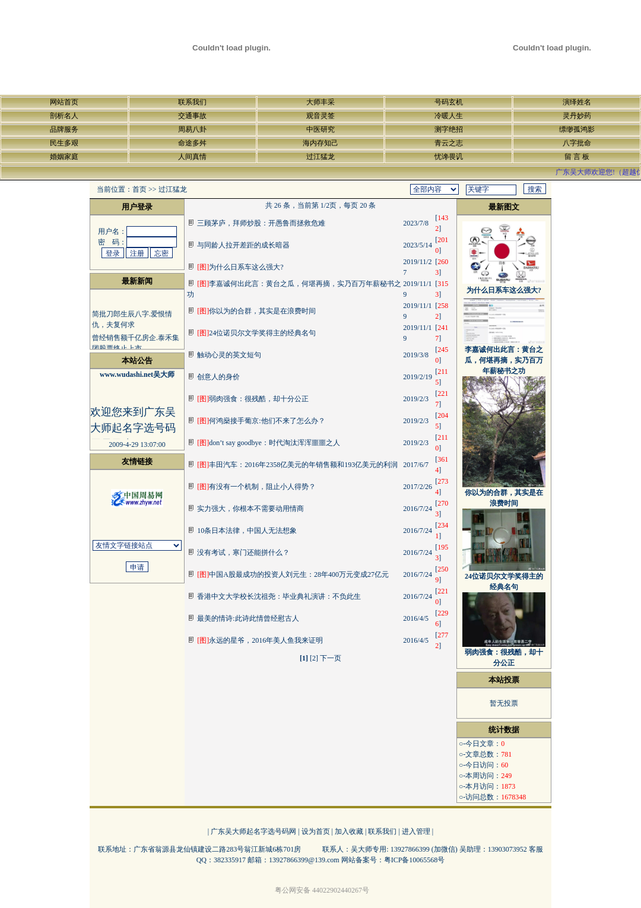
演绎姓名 (577, 102)
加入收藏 (349, 831)
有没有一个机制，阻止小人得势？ (256, 486)
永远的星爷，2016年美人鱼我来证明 (260, 640)
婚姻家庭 (64, 157)
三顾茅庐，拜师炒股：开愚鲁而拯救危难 (261, 223)
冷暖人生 (448, 116)
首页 (139, 189)
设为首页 (316, 831)
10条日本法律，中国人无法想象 (247, 530)
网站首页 (64, 102)
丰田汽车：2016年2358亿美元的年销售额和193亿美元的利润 (297, 465)
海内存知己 (320, 143)
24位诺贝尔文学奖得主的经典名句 (256, 333)
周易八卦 (192, 129)
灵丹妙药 (577, 116)
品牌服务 (64, 129)
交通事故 (192, 116)
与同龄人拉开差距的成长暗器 (243, 245)
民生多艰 (64, 143)
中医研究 (320, 129)
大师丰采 (320, 102)
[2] (314, 658)
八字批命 (577, 143)
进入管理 (416, 831)
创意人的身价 (218, 377)
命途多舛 (192, 143)
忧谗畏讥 (448, 157)
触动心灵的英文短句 (229, 355)
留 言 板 (576, 157)
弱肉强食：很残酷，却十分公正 (253, 399)
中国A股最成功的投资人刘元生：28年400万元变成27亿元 (293, 574)
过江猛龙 (320, 157)
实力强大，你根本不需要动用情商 (250, 508)
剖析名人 (64, 116)
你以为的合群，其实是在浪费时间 (256, 311)
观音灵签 (320, 116)
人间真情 (192, 157)
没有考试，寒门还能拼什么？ (243, 552)
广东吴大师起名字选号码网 (253, 831)
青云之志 (448, 143)
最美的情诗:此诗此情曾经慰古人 (248, 618)
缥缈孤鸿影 (577, 129)
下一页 (330, 658)
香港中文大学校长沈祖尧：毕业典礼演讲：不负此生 (279, 596)
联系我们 (192, 102)
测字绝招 (448, 129)
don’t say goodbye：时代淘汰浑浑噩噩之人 (268, 443)
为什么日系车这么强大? (240, 267)
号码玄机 (448, 102)
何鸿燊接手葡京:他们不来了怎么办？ (261, 421)
